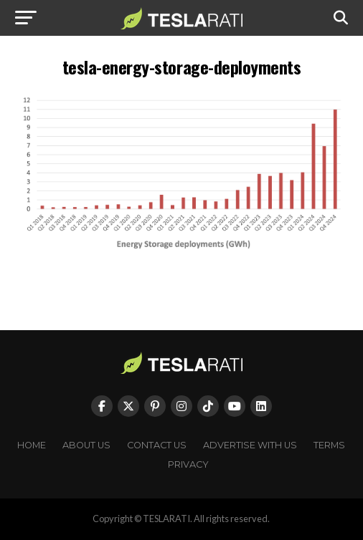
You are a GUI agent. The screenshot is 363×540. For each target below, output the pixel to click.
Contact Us (157, 445)
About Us (86, 445)
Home (31, 445)
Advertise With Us (250, 445)
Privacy (188, 464)
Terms (329, 445)
